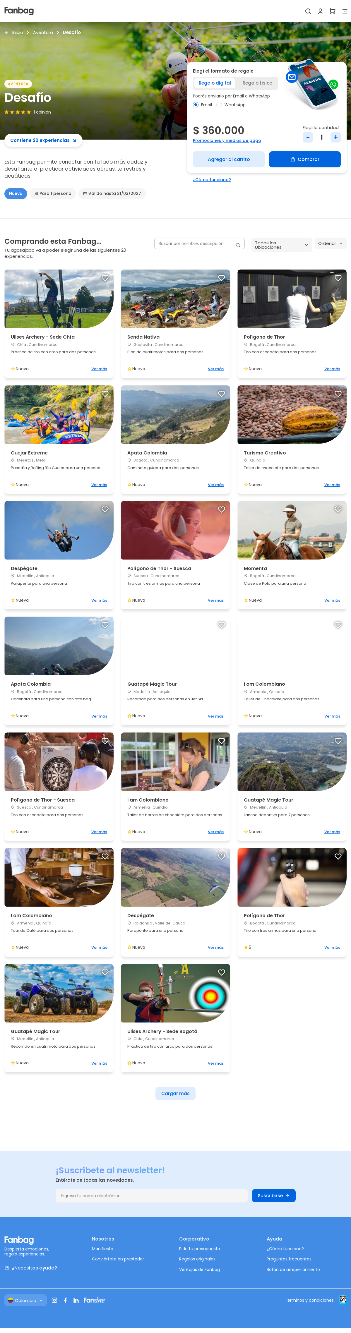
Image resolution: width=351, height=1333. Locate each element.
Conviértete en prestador (118, 1259)
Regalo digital (215, 83)
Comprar (304, 159)
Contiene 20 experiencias (43, 140)
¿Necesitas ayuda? (30, 1268)
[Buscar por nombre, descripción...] (199, 243)
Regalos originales (197, 1259)
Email (202, 105)
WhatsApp (231, 105)
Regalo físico (257, 83)
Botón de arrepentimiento (293, 1269)
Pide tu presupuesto (199, 1249)
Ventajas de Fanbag (199, 1269)
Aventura (43, 32)
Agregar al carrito (229, 159)
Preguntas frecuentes (289, 1259)
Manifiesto (102, 1249)
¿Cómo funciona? (212, 180)
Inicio (13, 32)
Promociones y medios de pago (227, 140)
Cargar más (175, 1093)
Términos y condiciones (309, 1300)
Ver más (99, 369)
